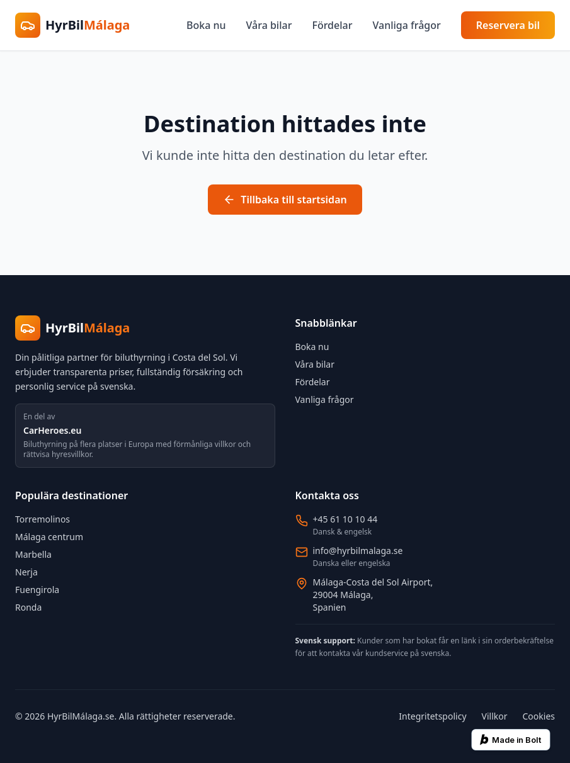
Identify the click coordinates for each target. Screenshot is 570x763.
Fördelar (332, 25)
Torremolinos (42, 519)
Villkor (495, 716)
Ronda (28, 607)
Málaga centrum (49, 537)
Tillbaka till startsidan (284, 199)
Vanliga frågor (406, 25)
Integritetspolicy (432, 716)
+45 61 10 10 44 (345, 519)
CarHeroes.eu (52, 430)
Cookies (539, 716)
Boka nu (206, 25)
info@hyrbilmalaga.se (358, 551)
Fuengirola (37, 590)
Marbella (33, 554)
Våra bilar (269, 25)
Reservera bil (508, 25)
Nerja (26, 572)
